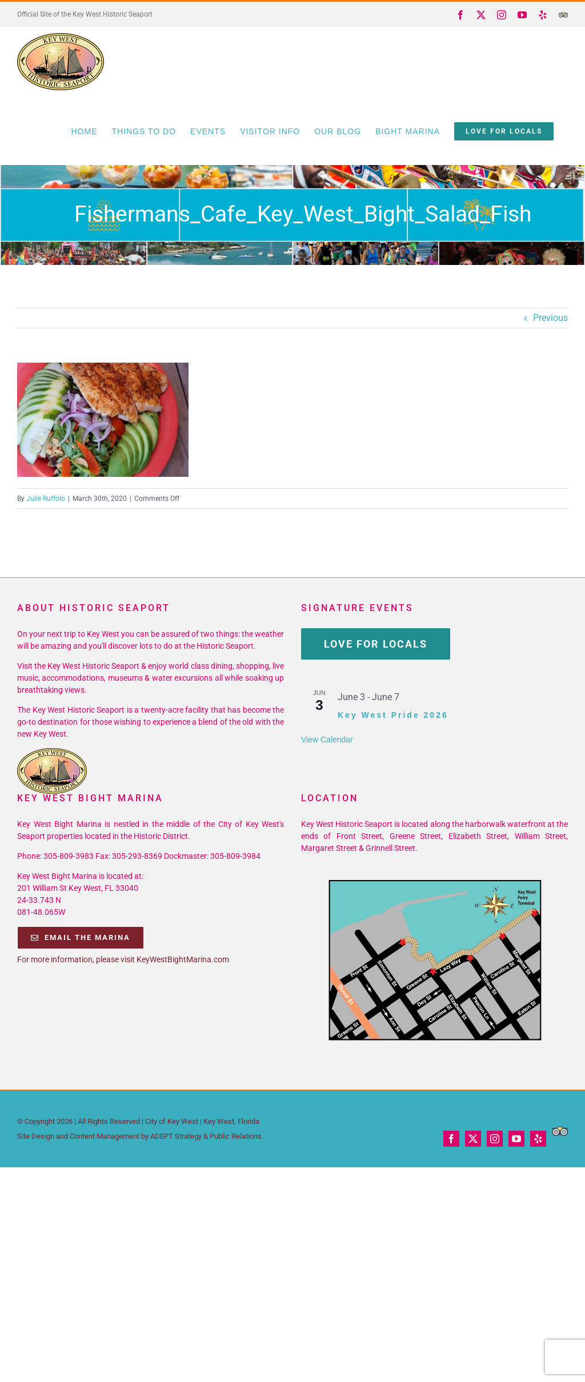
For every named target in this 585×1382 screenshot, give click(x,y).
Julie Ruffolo (45, 499)
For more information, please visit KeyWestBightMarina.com (123, 959)
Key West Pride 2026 (393, 715)
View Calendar (327, 739)
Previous (550, 317)
